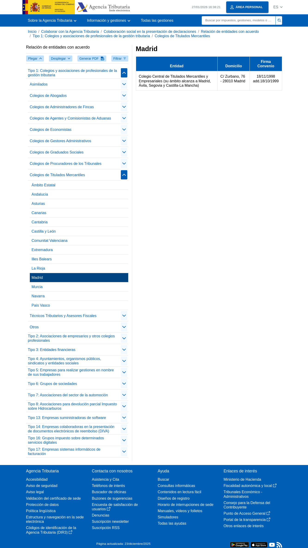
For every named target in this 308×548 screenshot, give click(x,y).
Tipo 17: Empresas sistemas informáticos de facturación (64, 451)
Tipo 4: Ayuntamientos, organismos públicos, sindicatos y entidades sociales (64, 361)
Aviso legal (35, 492)
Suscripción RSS (106, 528)
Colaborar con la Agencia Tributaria (70, 32)
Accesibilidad (37, 479)
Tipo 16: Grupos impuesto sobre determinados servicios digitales (66, 440)
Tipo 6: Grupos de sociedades (52, 384)
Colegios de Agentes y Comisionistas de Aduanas (70, 118)
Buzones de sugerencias (112, 498)
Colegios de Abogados (48, 96)
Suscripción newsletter (110, 521)
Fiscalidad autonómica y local (250, 486)
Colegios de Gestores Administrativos (60, 141)
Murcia (37, 287)
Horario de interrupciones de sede (185, 505)
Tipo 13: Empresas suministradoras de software (67, 418)
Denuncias (101, 515)
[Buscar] (239, 20)
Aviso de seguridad (42, 486)
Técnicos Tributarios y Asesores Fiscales (63, 316)
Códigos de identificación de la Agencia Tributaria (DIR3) (51, 530)
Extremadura (42, 250)
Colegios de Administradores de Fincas (62, 107)
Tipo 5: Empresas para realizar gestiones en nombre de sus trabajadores (71, 372)
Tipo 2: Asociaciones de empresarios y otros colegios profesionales (71, 338)
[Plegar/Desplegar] (124, 72)
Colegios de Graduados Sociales (57, 152)
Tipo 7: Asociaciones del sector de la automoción (68, 395)
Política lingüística (41, 511)
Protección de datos (42, 505)
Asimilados (39, 84)
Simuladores (168, 517)
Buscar (163, 479)
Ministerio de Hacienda (242, 479)
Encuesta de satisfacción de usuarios (115, 507)
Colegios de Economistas (51, 130)
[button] (278, 7)
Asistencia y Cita (105, 479)
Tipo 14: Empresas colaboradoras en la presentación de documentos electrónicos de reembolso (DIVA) (71, 429)
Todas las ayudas (172, 523)
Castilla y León (44, 231)
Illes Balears (42, 259)
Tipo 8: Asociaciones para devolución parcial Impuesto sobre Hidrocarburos (72, 406)
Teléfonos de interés (108, 486)
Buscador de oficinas (109, 492)
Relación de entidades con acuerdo (230, 32)
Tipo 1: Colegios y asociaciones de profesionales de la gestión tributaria (91, 36)
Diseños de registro (174, 498)
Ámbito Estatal (43, 185)
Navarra (38, 296)
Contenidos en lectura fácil (179, 492)
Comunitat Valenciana (49, 241)
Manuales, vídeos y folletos (180, 511)
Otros (34, 327)
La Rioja (38, 268)
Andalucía (40, 194)
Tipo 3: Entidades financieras (52, 350)
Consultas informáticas (176, 486)
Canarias (39, 213)
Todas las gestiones (157, 20)
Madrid (37, 278)
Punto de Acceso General (247, 513)
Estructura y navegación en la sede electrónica (55, 519)
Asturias (38, 204)
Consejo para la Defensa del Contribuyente (247, 505)
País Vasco (41, 305)
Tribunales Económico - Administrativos (243, 494)
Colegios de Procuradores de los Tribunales (65, 164)
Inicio (32, 32)
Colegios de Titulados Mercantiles (182, 36)
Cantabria (40, 222)
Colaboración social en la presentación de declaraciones (150, 32)
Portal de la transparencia (247, 520)
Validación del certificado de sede (53, 498)
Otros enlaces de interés (244, 526)
